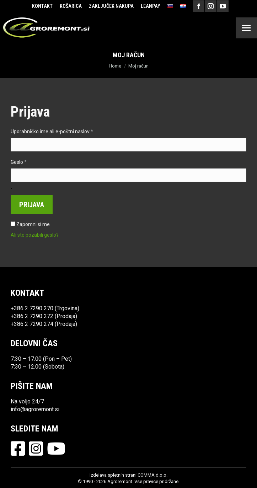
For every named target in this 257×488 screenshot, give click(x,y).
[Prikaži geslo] (11, 188)
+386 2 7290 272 (32, 316)
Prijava (31, 204)
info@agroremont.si (35, 409)
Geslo (31, 162)
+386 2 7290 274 (32, 324)
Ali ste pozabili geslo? (35, 235)
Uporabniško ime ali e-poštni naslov (64, 131)
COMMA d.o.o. (152, 475)
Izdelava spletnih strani (113, 475)
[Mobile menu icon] (246, 27)
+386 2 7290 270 (32, 308)
